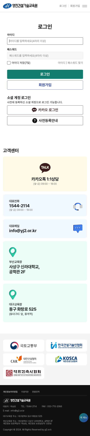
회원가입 (75, 5)
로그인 (63, 5)
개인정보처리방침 (10, 392)
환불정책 (35, 392)
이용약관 (25, 392)
